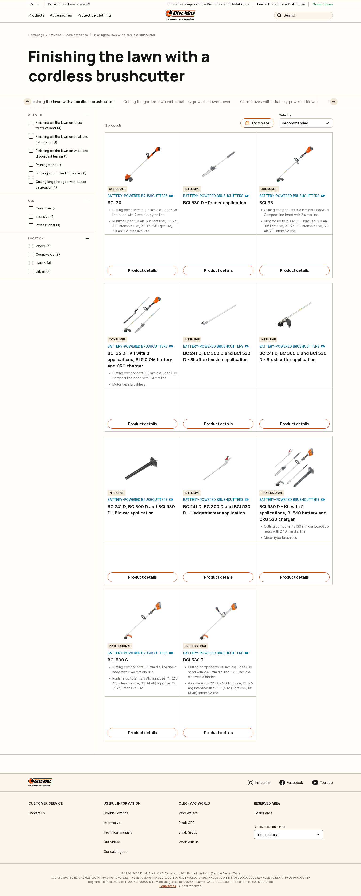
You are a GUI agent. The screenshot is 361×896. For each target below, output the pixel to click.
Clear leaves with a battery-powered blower (279, 101)
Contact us (36, 813)
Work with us (188, 842)
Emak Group (188, 832)
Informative (112, 823)
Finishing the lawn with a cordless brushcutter (71, 101)
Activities (55, 35)
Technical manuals (118, 832)
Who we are (188, 813)
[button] (36, 101)
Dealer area (263, 813)
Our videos (112, 842)
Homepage (36, 35)
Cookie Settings (116, 813)
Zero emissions (77, 35)
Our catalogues (115, 852)
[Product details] (143, 270)
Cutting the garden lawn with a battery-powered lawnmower (177, 101)
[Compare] (257, 123)
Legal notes (167, 886)
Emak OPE (186, 823)
